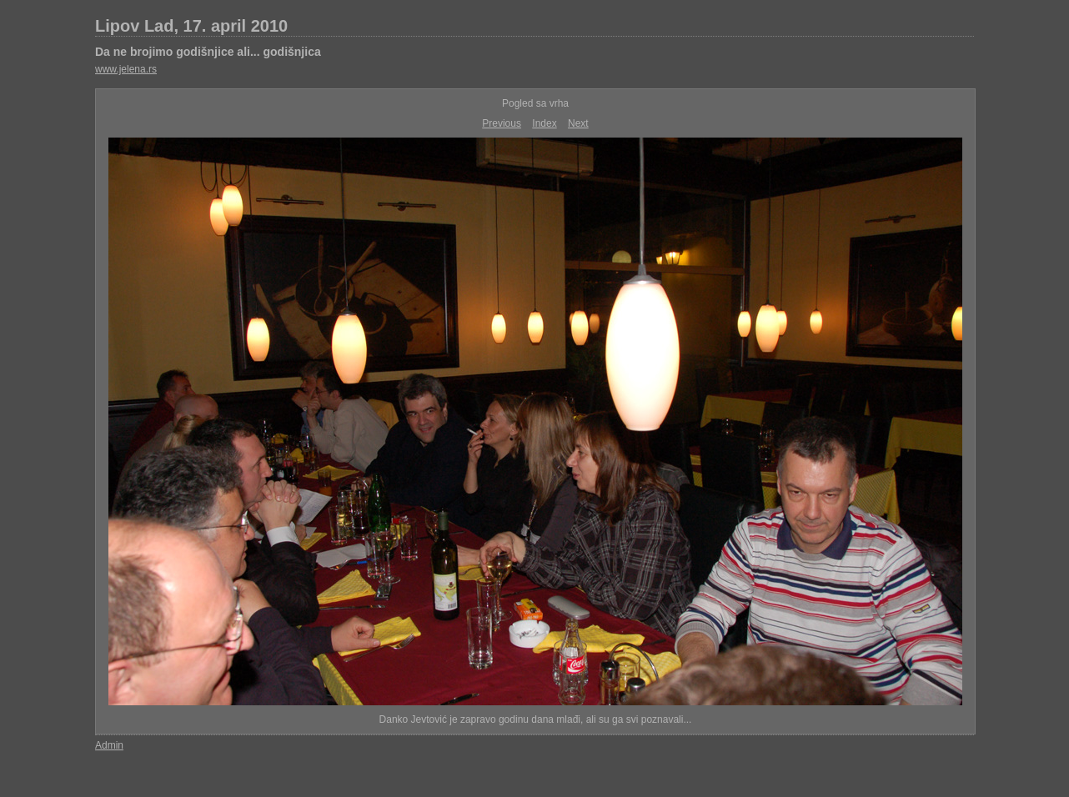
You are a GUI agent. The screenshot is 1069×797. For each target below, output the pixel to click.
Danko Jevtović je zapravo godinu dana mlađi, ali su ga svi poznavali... (535, 719)
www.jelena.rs (126, 69)
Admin (109, 745)
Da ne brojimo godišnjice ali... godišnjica (208, 51)
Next (578, 123)
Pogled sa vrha (535, 103)
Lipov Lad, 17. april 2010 (191, 26)
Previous (501, 123)
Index (544, 123)
